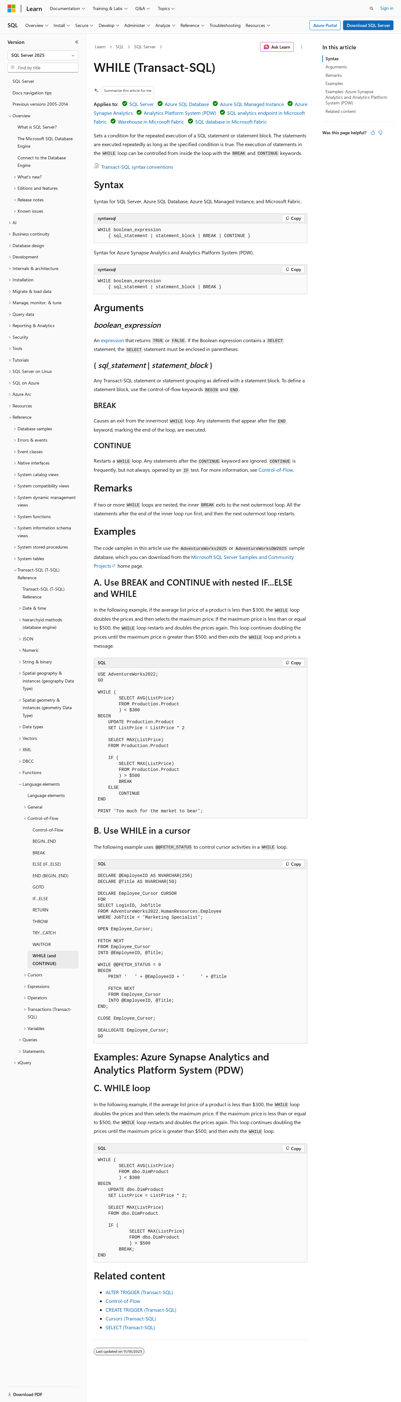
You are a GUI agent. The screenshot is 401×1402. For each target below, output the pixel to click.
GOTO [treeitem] (38, 887)
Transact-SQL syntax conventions (137, 166)
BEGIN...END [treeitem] (44, 841)
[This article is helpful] (373, 132)
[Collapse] (76, 42)
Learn (100, 47)
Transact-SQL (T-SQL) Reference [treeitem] (44, 593)
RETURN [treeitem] (40, 910)
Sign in (386, 8)
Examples (334, 83)
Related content (340, 111)
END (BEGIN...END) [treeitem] (50, 876)
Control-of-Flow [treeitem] (48, 830)
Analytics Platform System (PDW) (180, 112)
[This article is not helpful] (380, 132)
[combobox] (43, 55)
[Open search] (371, 8)
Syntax (332, 58)
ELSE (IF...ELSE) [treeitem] (47, 864)
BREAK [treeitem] (39, 853)
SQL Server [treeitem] (23, 81)
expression (112, 340)
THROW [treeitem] (40, 921)
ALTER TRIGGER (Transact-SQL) (139, 1292)
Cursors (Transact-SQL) (131, 1318)
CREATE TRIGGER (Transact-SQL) (141, 1309)
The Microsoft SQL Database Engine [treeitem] (45, 142)
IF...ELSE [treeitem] (40, 898)
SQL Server (145, 47)
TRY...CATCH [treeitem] (44, 933)
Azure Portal (325, 25)
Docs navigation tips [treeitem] (32, 93)
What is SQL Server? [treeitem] (37, 127)
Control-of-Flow (275, 469)
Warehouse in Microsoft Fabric (151, 121)
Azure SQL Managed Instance (252, 104)
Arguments (336, 67)
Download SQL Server (368, 25)
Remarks (333, 75)
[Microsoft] (12, 8)
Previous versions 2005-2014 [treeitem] (40, 104)
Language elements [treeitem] (46, 795)
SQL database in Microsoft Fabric (231, 121)
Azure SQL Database (187, 104)
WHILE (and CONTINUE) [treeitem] (44, 959)
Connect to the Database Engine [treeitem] (42, 161)
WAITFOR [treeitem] (42, 944)
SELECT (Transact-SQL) (130, 1327)
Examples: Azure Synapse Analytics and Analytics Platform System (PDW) (356, 97)
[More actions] (301, 47)
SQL (120, 47)
